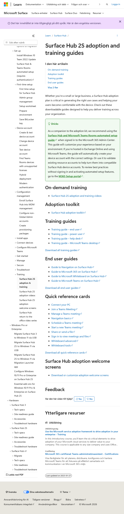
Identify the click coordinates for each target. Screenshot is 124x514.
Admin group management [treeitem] (25, 99)
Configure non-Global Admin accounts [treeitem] (27, 216)
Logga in (116, 4)
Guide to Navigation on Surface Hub (71, 267)
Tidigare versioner (41, 499)
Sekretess (79, 499)
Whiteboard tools (61, 345)
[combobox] (20, 42)
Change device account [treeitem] (26, 143)
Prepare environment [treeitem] (25, 112)
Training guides (55, 78)
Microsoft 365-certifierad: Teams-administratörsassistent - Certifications (81, 454)
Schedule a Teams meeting (66, 322)
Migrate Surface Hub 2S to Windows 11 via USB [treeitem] (24, 346)
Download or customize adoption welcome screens (80, 375)
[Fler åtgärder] (117, 35)
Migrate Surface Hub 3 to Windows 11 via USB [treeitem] (25, 335)
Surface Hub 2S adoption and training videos (76, 195)
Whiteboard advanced (63, 341)
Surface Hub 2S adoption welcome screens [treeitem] (27, 304)
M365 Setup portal (70, 176)
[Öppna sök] (107, 4)
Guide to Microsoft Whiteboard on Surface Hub (77, 276)
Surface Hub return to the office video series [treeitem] (28, 316)
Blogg (56, 499)
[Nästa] (100, 4)
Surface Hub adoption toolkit (67, 212)
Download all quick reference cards (65, 352)
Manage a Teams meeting (65, 313)
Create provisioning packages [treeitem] (25, 229)
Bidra (68, 499)
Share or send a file (62, 331)
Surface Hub (60, 35)
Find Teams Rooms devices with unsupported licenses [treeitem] (28, 164)
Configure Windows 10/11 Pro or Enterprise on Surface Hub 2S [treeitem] (25, 375)
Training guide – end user (65, 229)
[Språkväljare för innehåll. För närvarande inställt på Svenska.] (11, 492)
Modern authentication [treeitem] (26, 185)
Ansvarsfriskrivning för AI (16, 499)
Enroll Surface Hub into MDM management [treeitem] (27, 204)
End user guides (55, 82)
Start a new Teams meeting (66, 327)
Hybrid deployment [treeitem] (25, 176)
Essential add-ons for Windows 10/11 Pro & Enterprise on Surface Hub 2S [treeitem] (24, 389)
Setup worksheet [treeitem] (27, 106)
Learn (48, 35)
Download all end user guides (61, 287)
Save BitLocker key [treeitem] (26, 121)
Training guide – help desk (66, 238)
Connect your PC (60, 304)
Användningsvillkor (47, 504)
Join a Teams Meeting (63, 309)
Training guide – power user (67, 234)
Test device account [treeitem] (24, 151)
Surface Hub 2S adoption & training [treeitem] (27, 282)
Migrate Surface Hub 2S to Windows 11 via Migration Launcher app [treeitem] (24, 360)
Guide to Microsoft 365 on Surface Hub (73, 271)
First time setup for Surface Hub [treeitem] (27, 90)
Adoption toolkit (56, 74)
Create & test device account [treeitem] (26, 134)
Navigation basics (61, 318)
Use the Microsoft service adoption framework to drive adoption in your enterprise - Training (81, 433)
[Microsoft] (6, 4)
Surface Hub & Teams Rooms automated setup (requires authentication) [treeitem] (25, 71)
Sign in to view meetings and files (70, 336)
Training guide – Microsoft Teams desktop (74, 243)
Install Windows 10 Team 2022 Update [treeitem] (26, 57)
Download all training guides (61, 250)
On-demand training (58, 69)
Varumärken (67, 504)
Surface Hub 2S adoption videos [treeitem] (27, 293)
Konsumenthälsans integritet (18, 504)
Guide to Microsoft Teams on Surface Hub (74, 280)
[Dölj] (33, 36)
